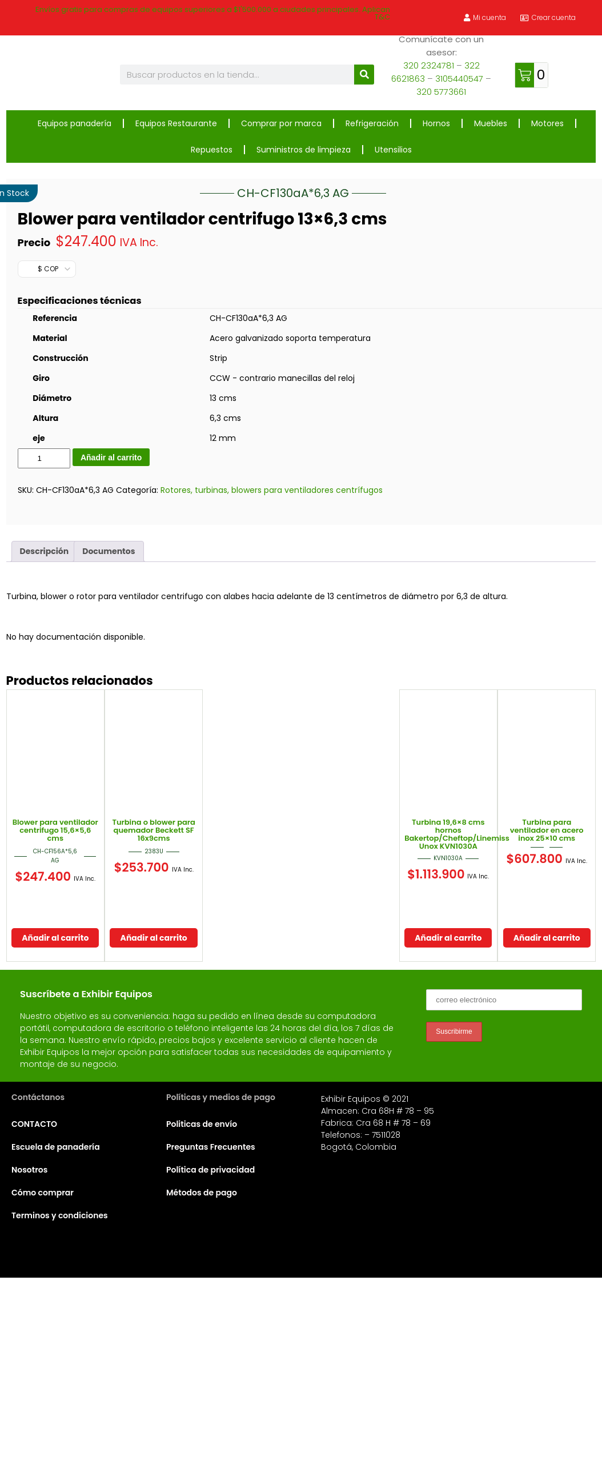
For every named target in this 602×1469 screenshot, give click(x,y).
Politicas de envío (201, 1311)
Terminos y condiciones (59, 1402)
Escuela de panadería (55, 1333)
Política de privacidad (210, 1356)
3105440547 (459, 79)
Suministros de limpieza (303, 149)
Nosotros (29, 1356)
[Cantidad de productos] (44, 645)
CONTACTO (34, 1311)
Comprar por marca (281, 123)
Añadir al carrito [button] (55, 1124)
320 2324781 (428, 65)
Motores (547, 123)
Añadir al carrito (111, 644)
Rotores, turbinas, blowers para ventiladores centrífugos (271, 677)
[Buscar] (364, 75)
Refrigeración (372, 123)
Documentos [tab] (108, 738)
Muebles (490, 123)
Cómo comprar (42, 1379)
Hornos (436, 123)
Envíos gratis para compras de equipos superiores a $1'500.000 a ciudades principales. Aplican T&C (212, 13)
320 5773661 (441, 92)
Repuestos (211, 149)
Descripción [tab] (44, 738)
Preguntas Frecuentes (210, 1333)
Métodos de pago (201, 1379)
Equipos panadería (74, 123)
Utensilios (393, 149)
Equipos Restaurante (176, 123)
